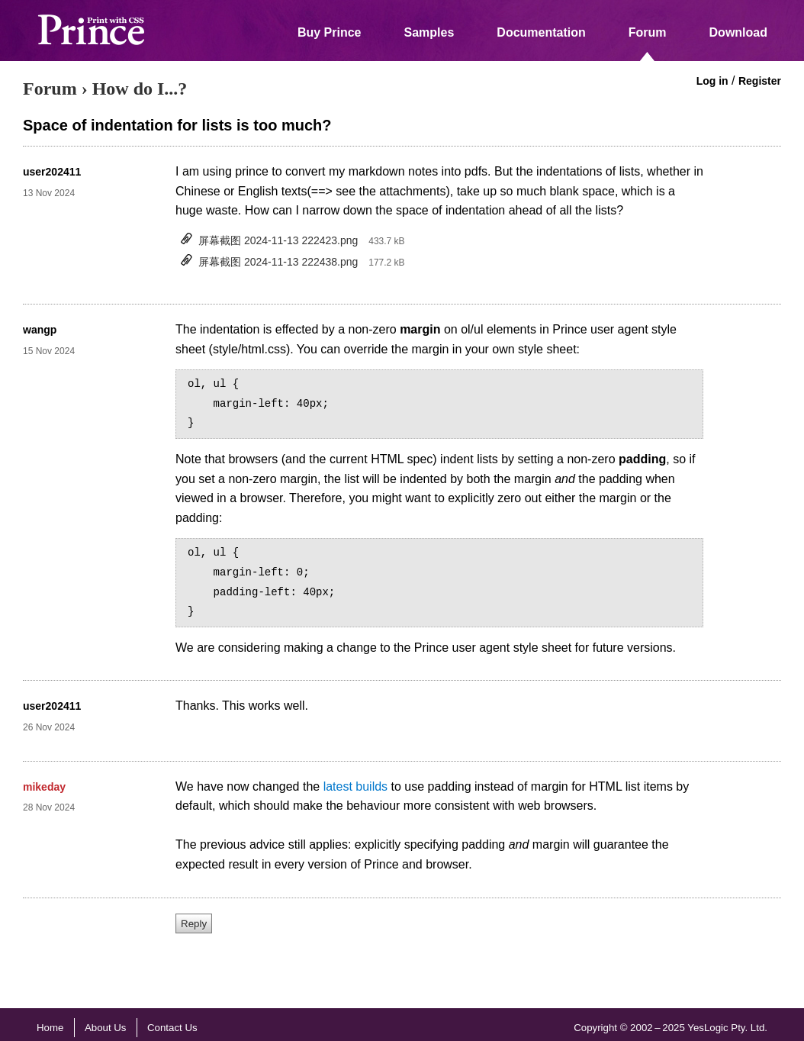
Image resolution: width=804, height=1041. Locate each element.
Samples (429, 32)
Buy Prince (329, 32)
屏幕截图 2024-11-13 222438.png (278, 262)
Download (738, 32)
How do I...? (140, 88)
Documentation (541, 32)
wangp (39, 330)
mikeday (44, 787)
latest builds (355, 786)
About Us (106, 1027)
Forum (648, 32)
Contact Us (172, 1027)
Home (50, 1027)
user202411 (52, 172)
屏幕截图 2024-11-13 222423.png (278, 240)
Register (759, 81)
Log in (712, 81)
